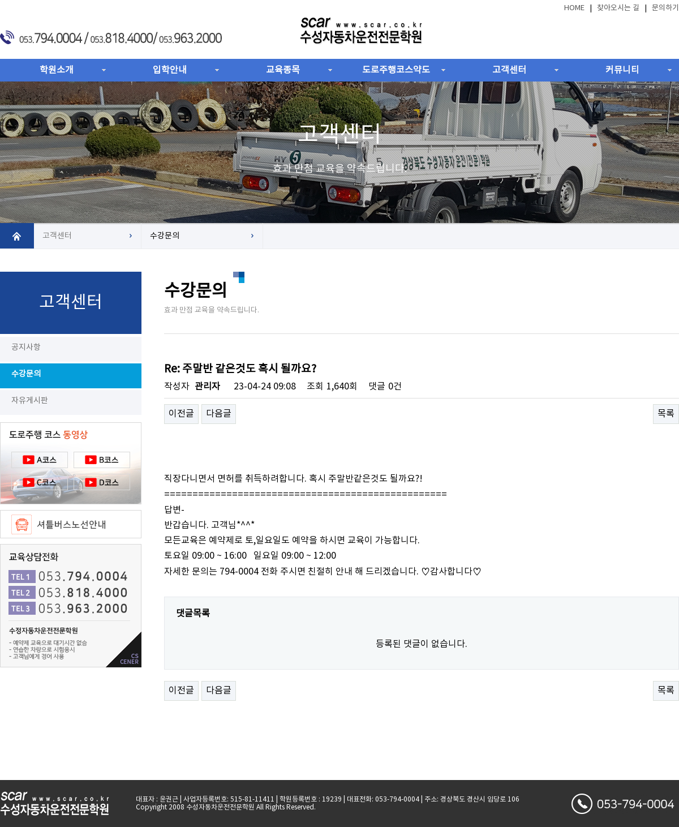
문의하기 (665, 8)
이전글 (181, 414)
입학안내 (170, 70)
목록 (665, 414)
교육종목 (283, 70)
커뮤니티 (622, 70)
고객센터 (509, 70)
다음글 (218, 414)
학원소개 (57, 70)
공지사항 (26, 347)
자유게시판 (29, 400)
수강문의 (26, 374)
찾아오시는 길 (618, 8)
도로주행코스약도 (396, 70)
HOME (574, 8)
